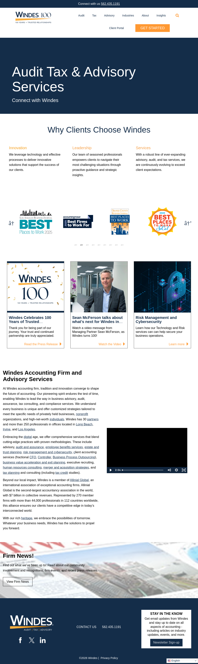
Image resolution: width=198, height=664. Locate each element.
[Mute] (169, 470)
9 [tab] (122, 245)
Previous (11, 222)
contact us (86, 627)
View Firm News (18, 581)
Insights (161, 15)
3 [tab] (87, 245)
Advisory (109, 15)
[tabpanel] (59, 222)
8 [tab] (116, 245)
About (145, 15)
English (174, 660)
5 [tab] (99, 245)
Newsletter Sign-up (166, 642)
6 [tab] (105, 245)
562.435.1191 (110, 3)
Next (187, 222)
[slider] (143, 470)
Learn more (178, 344)
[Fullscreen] (183, 470)
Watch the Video (111, 344)
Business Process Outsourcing (74, 457)
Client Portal (116, 28)
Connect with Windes (35, 100)
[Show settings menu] (176, 470)
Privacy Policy (109, 658)
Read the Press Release (42, 344)
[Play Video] (110, 470)
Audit (81, 15)
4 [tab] (93, 245)
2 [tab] (82, 245)
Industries (128, 15)
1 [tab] (76, 245)
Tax (94, 15)
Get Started (152, 28)
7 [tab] (111, 245)
